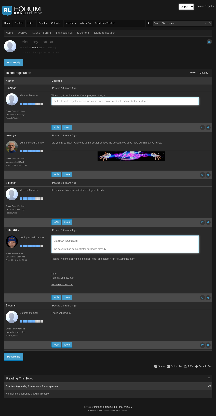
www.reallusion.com (62, 284)
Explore (19, 23)
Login (199, 6)
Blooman (37, 47)
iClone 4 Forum (41, 32)
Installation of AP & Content (72, 32)
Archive (22, 32)
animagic (11, 135)
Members (70, 23)
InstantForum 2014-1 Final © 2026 (113, 407)
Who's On (85, 23)
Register (209, 6)
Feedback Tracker (105, 23)
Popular (42, 23)
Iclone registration (104, 32)
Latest (30, 23)
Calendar (56, 23)
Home (7, 23)
